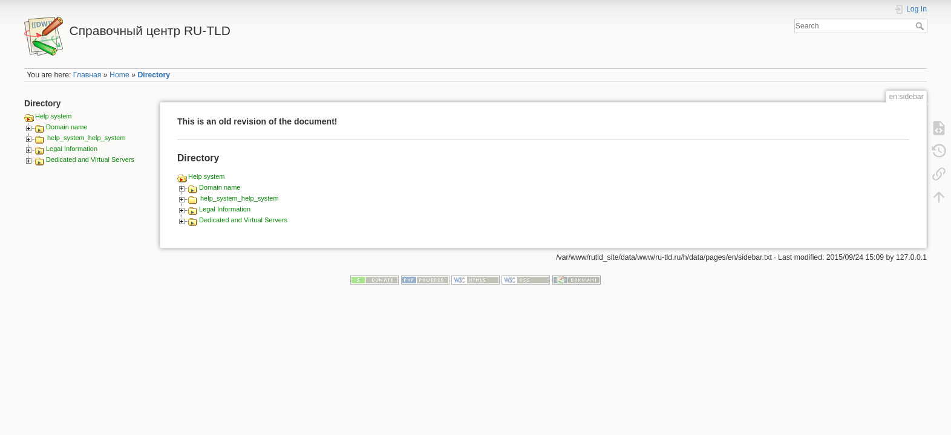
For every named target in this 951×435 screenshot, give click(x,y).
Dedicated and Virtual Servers (90, 159)
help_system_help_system (86, 137)
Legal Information (71, 148)
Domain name (66, 126)
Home (119, 75)
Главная (87, 75)
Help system (53, 116)
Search (921, 26)
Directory (153, 75)
